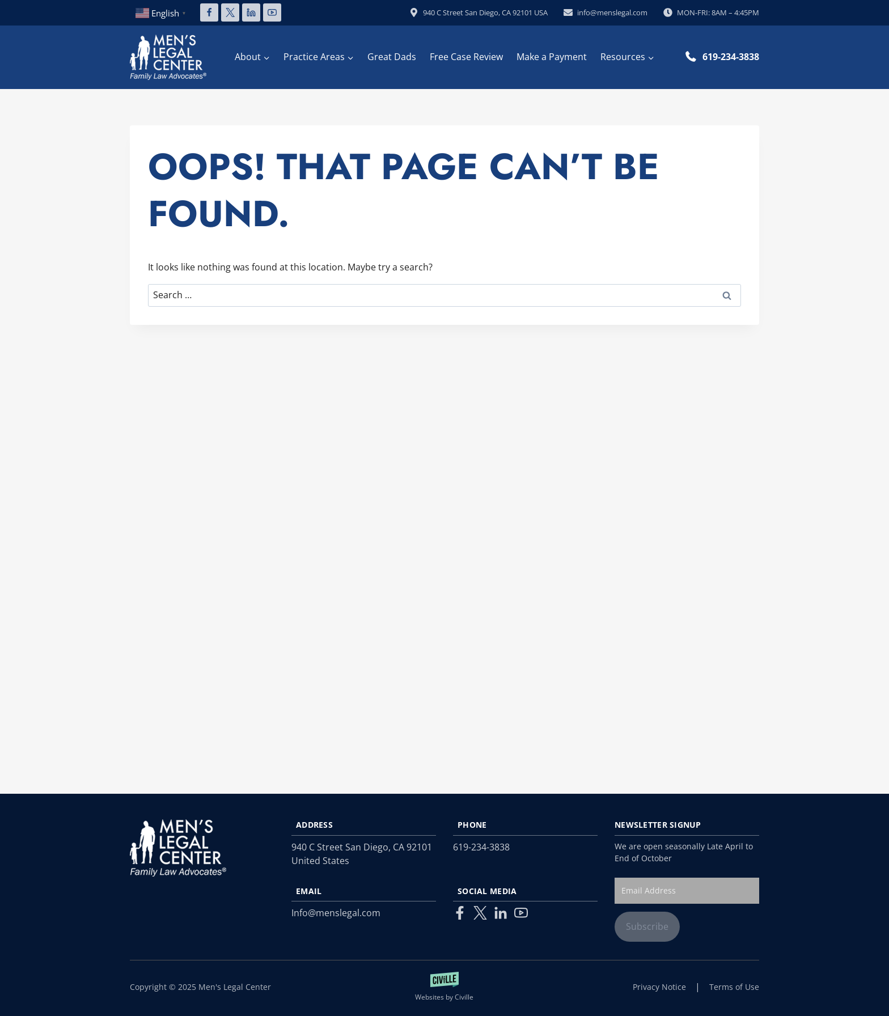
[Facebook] (209, 12)
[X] (230, 12)
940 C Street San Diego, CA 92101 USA (478, 12)
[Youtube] (521, 913)
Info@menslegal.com (335, 913)
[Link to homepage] (178, 848)
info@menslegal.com (605, 12)
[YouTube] (272, 12)
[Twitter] (480, 913)
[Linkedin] (251, 12)
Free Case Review (466, 56)
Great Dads (391, 56)
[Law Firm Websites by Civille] (445, 987)
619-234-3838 (730, 56)
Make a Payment (552, 56)
